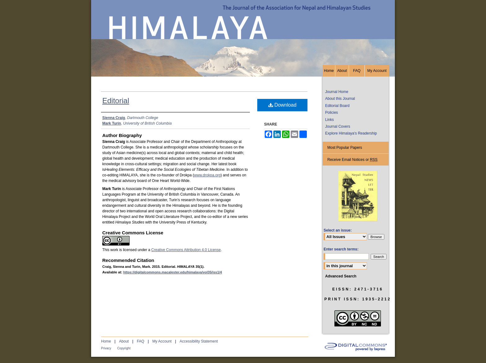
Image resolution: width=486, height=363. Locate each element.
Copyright (123, 348)
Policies (331, 112)
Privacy (106, 348)
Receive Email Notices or (352, 159)
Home (106, 341)
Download (282, 105)
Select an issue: (338, 230)
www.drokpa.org (207, 175)
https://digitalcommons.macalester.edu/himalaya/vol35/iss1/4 (172, 272)
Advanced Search (340, 276)
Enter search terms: (341, 249)
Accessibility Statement (199, 341)
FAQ (140, 341)
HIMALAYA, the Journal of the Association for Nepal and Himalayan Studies (243, 32)
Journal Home (336, 92)
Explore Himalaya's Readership (351, 133)
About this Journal (340, 98)
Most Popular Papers (344, 147)
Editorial (115, 100)
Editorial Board (337, 106)
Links (329, 119)
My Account (161, 341)
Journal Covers (337, 126)
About (124, 341)
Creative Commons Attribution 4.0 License (186, 250)
